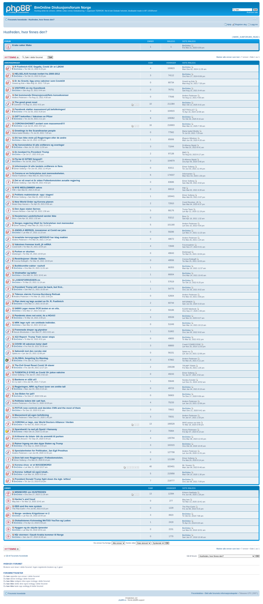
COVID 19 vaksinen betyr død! (31, 344)
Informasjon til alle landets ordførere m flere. (39, 166)
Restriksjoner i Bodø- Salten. (30, 258)
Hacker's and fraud (25, 499)
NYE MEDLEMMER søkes (28, 187)
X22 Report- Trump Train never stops (35, 337)
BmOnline (186, 46)
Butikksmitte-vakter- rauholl (30, 265)
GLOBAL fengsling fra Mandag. (31, 358)
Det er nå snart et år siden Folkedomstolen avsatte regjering (47, 180)
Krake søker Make (22, 45)
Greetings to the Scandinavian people (35, 130)
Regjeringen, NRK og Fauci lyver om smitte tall (40, 386)
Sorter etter (138, 543)
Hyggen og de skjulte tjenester (31, 527)
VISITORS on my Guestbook (30, 88)
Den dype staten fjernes (27, 209)
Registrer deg (241, 24)
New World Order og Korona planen (34, 201)
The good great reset (26, 102)
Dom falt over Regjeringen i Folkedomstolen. (39, 457)
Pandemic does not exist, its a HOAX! (35, 315)
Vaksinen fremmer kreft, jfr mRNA (33, 244)
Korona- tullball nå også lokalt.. (32, 472)
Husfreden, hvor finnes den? (41, 20)
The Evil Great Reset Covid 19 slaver (34, 365)
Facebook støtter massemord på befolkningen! (40, 109)
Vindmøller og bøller (26, 273)
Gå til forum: (192, 556)
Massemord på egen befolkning (32, 415)
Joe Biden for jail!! (25, 393)
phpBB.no (122, 600)
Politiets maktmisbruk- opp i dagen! (34, 194)
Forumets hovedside (17, 20)
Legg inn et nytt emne (11, 57)
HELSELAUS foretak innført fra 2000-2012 (37, 73)
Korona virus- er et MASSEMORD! (33, 465)
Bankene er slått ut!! (26, 379)
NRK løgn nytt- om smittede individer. (35, 322)
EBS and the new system (28, 506)
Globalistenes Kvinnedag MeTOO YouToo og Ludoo (43, 520)
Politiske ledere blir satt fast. (30, 401)
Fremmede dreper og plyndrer (31, 329)
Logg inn (254, 24)
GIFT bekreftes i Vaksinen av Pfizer (33, 116)
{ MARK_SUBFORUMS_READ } (246, 37)
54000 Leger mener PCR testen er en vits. (37, 308)
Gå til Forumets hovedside (17, 556)
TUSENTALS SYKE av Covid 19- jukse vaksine (40, 372)
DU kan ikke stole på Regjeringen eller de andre (40, 137)
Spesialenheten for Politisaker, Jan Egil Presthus (41, 450)
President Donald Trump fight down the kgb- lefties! (43, 479)
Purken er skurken (25, 251)
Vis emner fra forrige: (109, 543)
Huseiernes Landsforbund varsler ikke (35, 216)
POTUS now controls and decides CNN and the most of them (48, 408)
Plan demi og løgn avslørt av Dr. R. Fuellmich (39, 301)
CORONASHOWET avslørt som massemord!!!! (40, 123)
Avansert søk (252, 12)
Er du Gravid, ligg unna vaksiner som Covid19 (40, 81)
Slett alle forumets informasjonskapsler (221, 593)
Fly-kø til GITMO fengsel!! (28, 159)
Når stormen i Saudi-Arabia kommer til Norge (39, 534)
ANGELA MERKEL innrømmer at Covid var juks (40, 230)
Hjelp (229, 24)
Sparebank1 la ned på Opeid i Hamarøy (36, 429)
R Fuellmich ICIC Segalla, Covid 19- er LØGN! (39, 66)
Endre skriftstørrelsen (255, 18)
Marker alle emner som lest (228, 57)
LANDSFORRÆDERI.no (27, 280)
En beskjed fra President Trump (32, 152)
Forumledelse (197, 593)
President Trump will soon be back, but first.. (39, 287)
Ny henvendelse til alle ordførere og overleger (39, 145)
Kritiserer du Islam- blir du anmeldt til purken (39, 436)
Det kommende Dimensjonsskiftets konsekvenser (42, 95)
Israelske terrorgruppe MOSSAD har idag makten (41, 237)
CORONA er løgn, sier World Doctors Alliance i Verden (44, 422)
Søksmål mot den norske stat (30, 351)
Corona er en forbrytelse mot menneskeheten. (40, 173)
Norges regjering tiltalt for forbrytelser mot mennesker (44, 223)
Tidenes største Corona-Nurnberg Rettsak (37, 294)
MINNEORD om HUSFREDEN (30, 492)
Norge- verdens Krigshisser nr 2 (32, 513)
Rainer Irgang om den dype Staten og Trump (39, 443)
